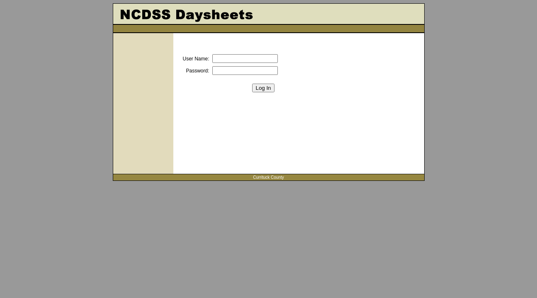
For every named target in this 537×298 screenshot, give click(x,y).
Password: (197, 71)
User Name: (196, 59)
